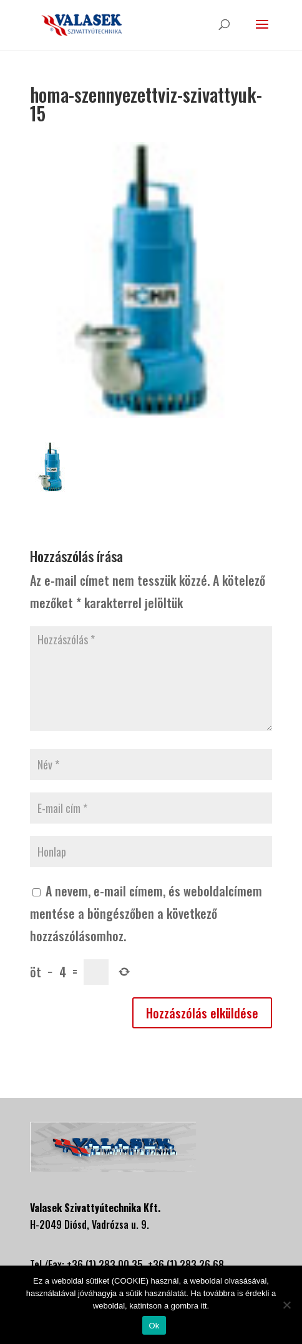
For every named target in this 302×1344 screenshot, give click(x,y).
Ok (154, 1325)
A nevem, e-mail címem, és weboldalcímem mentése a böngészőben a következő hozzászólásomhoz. (146, 913)
